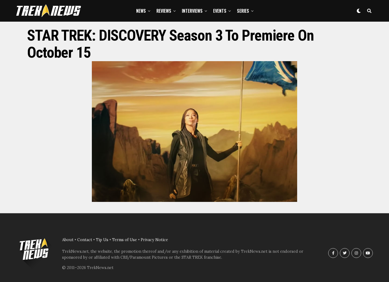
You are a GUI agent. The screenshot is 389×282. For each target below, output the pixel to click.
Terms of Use (124, 239)
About (67, 239)
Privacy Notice (154, 239)
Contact (84, 239)
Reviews (163, 11)
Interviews (192, 11)
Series (243, 11)
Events (219, 11)
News (141, 11)
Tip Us (102, 239)
